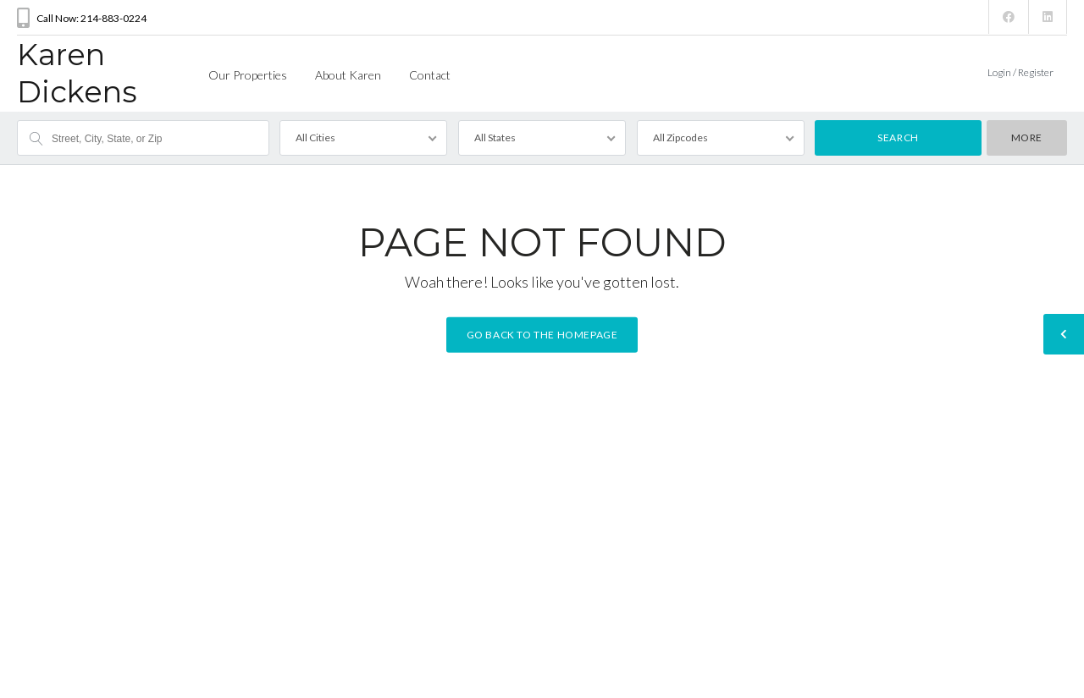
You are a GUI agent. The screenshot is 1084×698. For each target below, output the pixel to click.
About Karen (348, 75)
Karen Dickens (77, 73)
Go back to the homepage (542, 334)
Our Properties (247, 75)
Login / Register (1020, 72)
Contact (430, 75)
